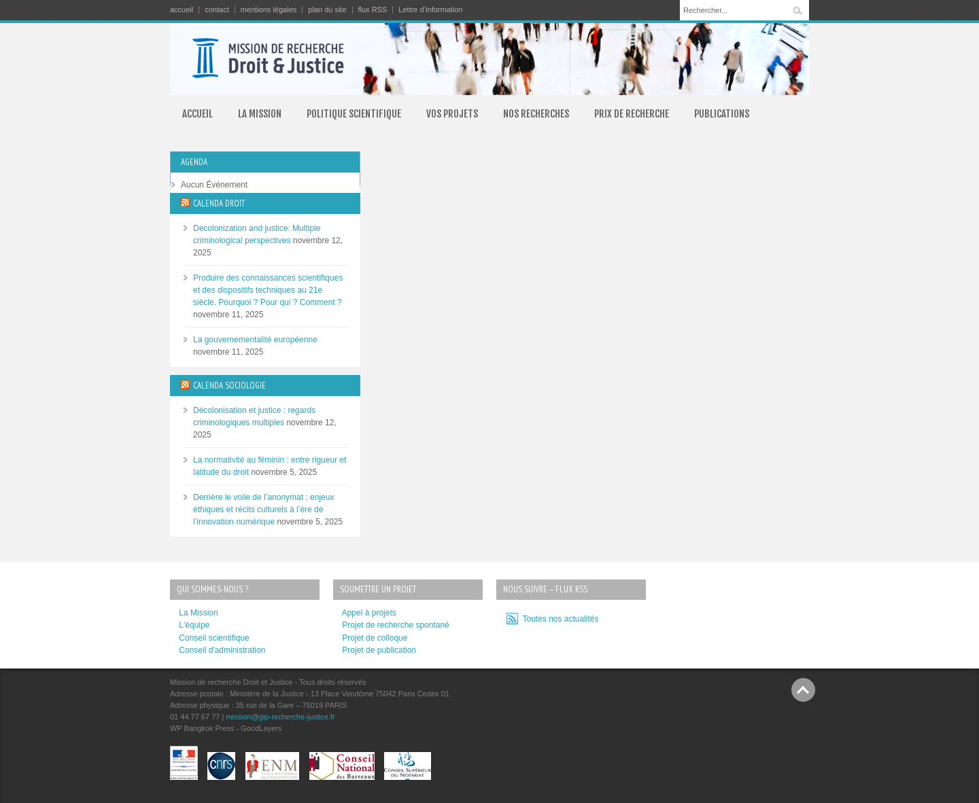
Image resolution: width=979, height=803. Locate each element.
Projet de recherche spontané (395, 625)
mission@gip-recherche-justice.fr (280, 717)
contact (216, 10)
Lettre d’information (430, 10)
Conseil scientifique (214, 638)
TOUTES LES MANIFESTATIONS (242, 210)
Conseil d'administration (222, 650)
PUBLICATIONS (721, 113)
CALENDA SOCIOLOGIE (229, 385)
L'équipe (194, 625)
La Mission (198, 613)
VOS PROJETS (452, 113)
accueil (181, 10)
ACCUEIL (197, 113)
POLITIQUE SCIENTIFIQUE (354, 113)
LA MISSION (259, 113)
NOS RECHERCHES (536, 113)
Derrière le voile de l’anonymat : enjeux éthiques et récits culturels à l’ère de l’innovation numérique (263, 510)
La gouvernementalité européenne (255, 339)
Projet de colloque (374, 638)
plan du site (327, 10)
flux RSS (373, 10)
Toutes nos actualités (558, 619)
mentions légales (269, 10)
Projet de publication (379, 650)
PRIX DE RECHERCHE (631, 113)
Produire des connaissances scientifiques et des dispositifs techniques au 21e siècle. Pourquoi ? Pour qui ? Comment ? (268, 290)
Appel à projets (369, 613)
